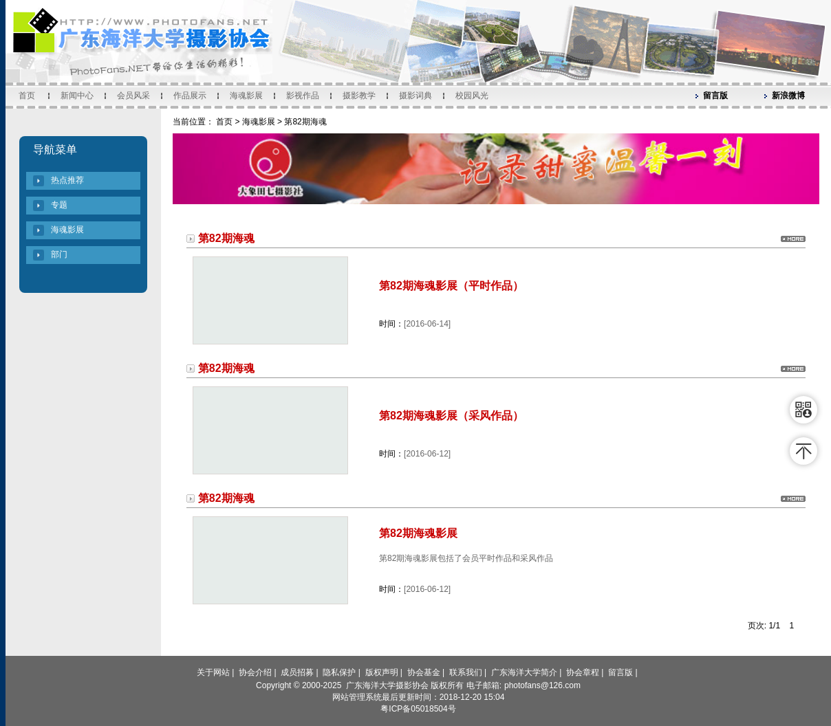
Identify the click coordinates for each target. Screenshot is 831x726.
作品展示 (189, 95)
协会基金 (423, 672)
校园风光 (471, 95)
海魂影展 (246, 95)
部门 (59, 254)
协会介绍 (255, 672)
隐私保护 (339, 672)
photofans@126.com (542, 685)
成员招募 (297, 672)
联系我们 (465, 672)
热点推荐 (67, 180)
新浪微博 (788, 95)
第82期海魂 (305, 121)
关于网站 (213, 672)
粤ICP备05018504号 (417, 709)
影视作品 (302, 95)
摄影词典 (415, 95)
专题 (59, 205)
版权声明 (381, 672)
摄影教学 (359, 95)
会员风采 (133, 95)
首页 (27, 95)
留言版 (715, 95)
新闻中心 (77, 95)
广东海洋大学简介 (524, 672)
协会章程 (582, 672)
